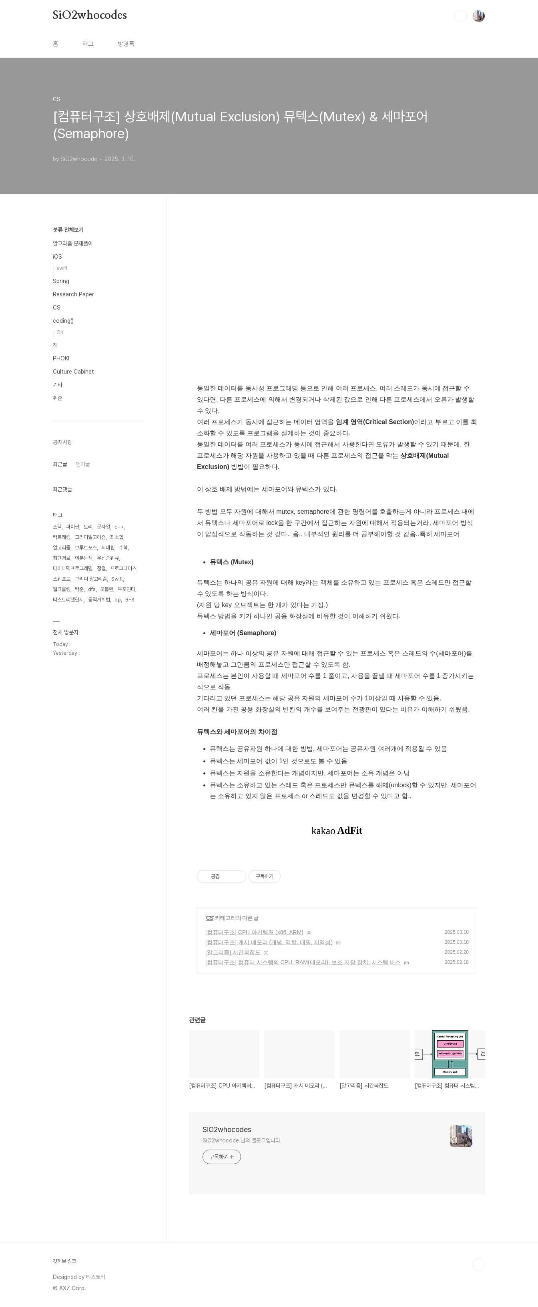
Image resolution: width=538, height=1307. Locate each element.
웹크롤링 (61, 589)
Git (59, 332)
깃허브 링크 (64, 1261)
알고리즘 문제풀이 (73, 243)
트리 (88, 527)
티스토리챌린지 (68, 600)
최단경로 (61, 558)
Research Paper (73, 294)
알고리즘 (61, 548)
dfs (92, 589)
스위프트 (61, 579)
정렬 (101, 568)
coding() (63, 321)
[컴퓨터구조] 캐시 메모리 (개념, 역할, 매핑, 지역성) (269, 942)
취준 (57, 398)
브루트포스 (86, 548)
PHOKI (61, 358)
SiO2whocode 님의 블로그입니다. (242, 1140)
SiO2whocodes (90, 15)
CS (209, 918)
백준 (79, 589)
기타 (57, 385)
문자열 (103, 527)
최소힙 (116, 537)
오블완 (106, 589)
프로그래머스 (123, 568)
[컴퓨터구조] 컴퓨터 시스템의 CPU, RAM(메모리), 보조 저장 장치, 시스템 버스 (303, 962)
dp (117, 600)
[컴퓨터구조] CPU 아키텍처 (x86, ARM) (254, 932)
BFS (129, 600)
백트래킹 (61, 537)
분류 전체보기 (68, 230)
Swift (117, 579)
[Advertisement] (337, 307)
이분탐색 (83, 558)
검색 (460, 16)
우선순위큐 (108, 558)
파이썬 (72, 527)
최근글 (60, 464)
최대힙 (107, 548)
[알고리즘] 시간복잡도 (233, 952)
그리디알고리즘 (90, 537)
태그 (88, 44)
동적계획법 (99, 600)
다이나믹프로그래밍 (72, 568)
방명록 (126, 44)
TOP (478, 1264)
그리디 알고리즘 (91, 579)
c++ (119, 527)
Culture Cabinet (73, 371)
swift (62, 268)
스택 (57, 527)
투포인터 (126, 589)
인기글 (83, 464)
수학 (123, 548)
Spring (61, 281)
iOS (57, 256)
